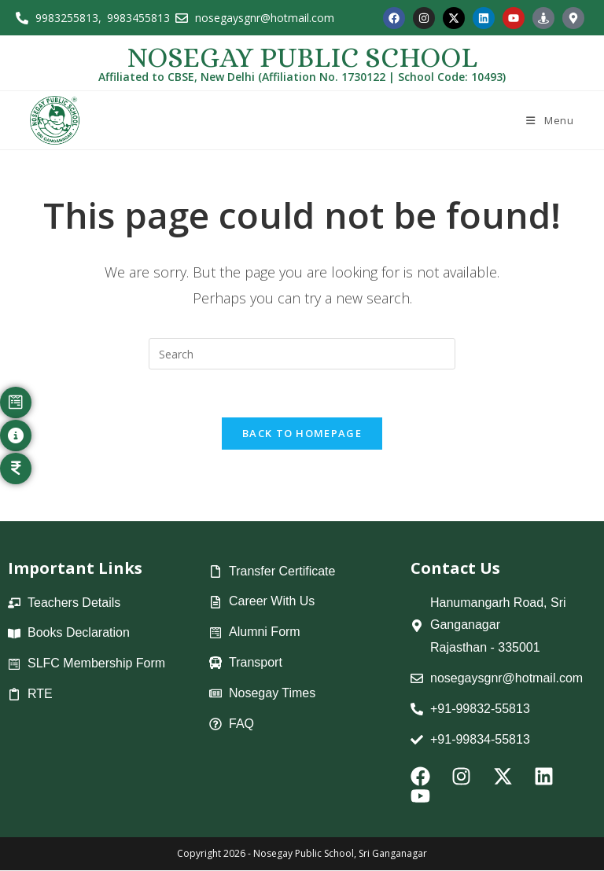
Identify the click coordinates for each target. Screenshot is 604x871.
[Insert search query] (302, 353)
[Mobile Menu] (548, 120)
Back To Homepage (302, 433)
